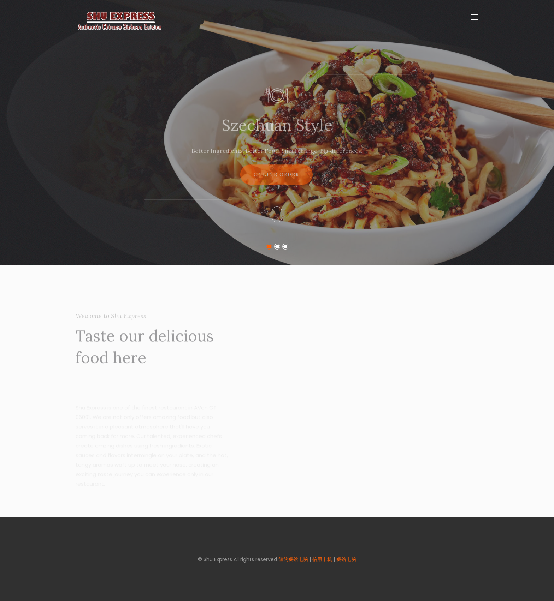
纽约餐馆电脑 (293, 559)
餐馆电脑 (346, 559)
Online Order (276, 179)
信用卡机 (322, 559)
